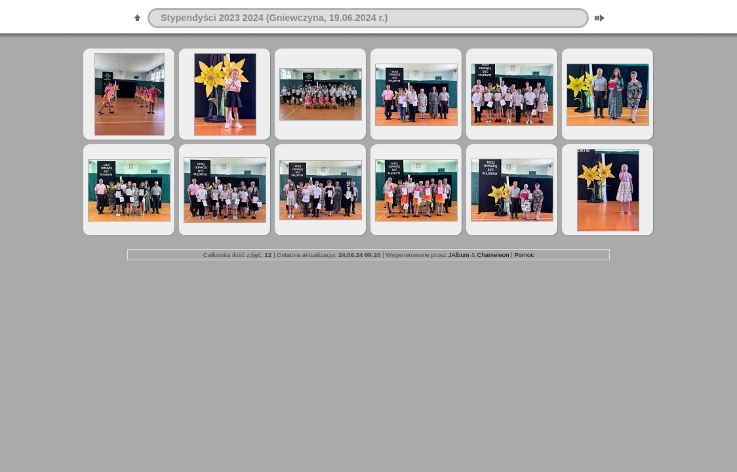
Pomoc (524, 254)
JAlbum (458, 254)
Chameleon (493, 254)
